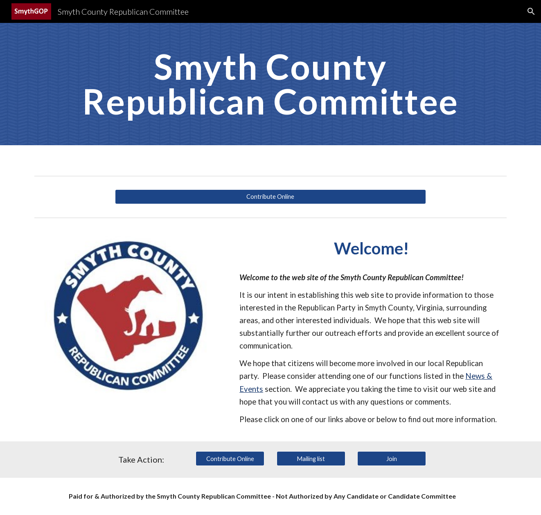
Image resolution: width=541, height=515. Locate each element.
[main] (270, 84)
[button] (531, 11)
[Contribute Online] (270, 196)
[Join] (392, 458)
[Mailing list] (311, 458)
